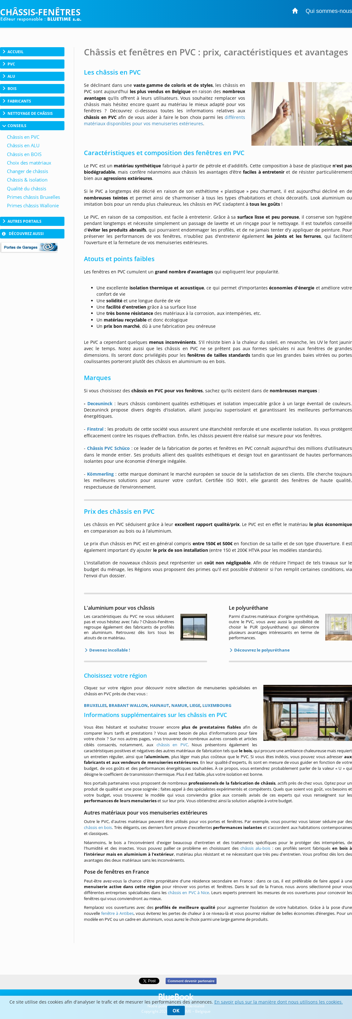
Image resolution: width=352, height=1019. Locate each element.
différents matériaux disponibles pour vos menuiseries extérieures (164, 120)
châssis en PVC (172, 744)
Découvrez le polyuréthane (261, 650)
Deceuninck (100, 403)
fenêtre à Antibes (117, 913)
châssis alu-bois (255, 848)
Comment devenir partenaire (191, 981)
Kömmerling (100, 474)
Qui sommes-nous (328, 11)
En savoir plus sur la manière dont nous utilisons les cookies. (278, 1002)
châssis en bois (98, 827)
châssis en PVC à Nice (188, 892)
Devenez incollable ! (109, 650)
